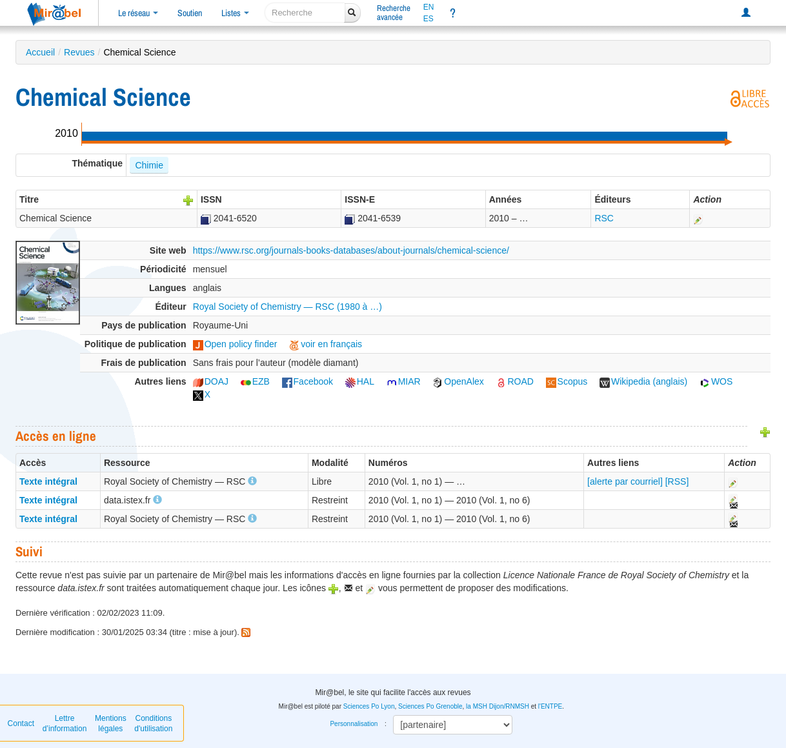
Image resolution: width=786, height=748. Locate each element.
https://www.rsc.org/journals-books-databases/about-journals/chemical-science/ (351, 250)
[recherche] (305, 12)
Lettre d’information (65, 723)
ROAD (514, 381)
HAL (359, 381)
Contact (21, 723)
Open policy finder (235, 344)
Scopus (567, 381)
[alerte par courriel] (625, 481)
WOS (716, 381)
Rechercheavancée (393, 13)
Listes (235, 13)
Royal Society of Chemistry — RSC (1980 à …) (287, 306)
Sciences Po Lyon (369, 706)
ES (428, 18)
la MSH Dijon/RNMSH (497, 706)
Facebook (307, 381)
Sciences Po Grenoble (430, 706)
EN (428, 7)
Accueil (40, 52)
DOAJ (210, 381)
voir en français (325, 344)
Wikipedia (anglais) (643, 381)
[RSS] (677, 481)
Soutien (189, 13)
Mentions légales (110, 723)
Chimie (149, 165)
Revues (79, 52)
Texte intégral (48, 481)
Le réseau (138, 13)
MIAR (404, 381)
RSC (604, 218)
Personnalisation (354, 723)
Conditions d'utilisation (153, 723)
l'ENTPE (550, 706)
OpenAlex (457, 381)
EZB (255, 381)
